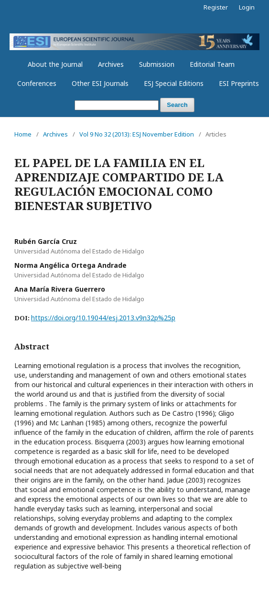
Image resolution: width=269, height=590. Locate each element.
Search (177, 104)
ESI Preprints (239, 83)
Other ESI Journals (100, 83)
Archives (111, 64)
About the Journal (55, 64)
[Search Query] (117, 105)
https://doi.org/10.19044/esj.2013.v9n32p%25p (103, 317)
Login (247, 7)
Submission (156, 64)
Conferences (36, 83)
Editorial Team (212, 64)
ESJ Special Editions (174, 83)
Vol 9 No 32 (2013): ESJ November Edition (136, 134)
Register (216, 7)
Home (23, 134)
